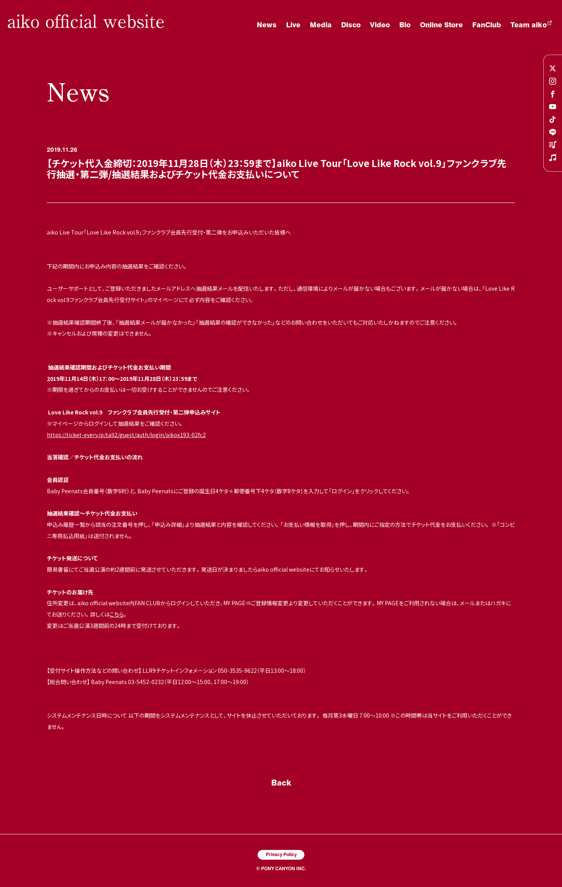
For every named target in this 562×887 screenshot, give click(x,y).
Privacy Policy (281, 854)
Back (281, 782)
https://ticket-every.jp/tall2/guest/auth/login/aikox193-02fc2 (126, 435)
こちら (117, 614)
